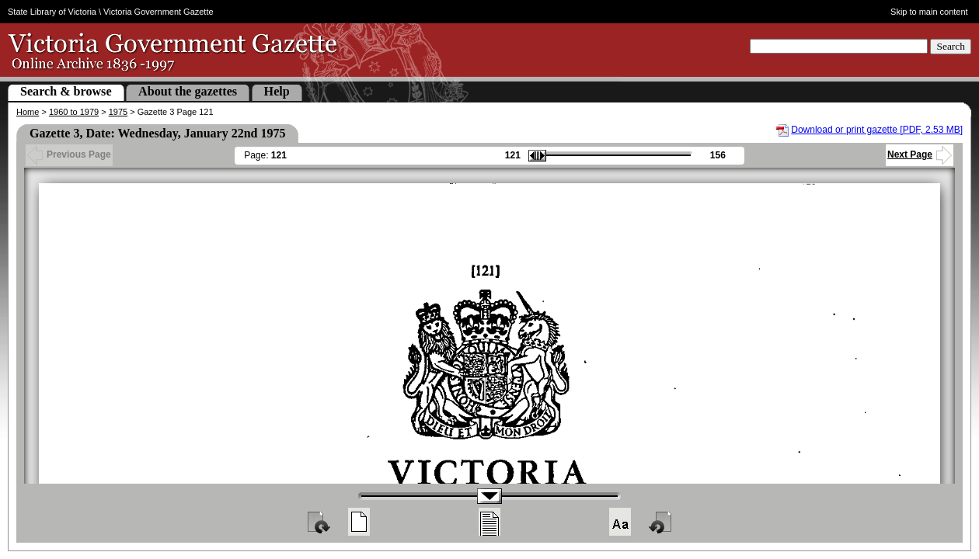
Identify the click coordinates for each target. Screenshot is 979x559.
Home (27, 111)
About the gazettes (187, 91)
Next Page (919, 154)
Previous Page (69, 154)
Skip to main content (929, 11)
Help (277, 91)
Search (950, 46)
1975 (118, 111)
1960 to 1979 (74, 111)
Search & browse (66, 91)
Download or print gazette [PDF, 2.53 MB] (877, 129)
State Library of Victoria (52, 11)
